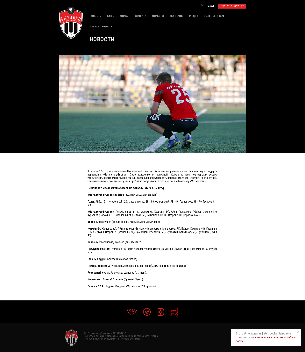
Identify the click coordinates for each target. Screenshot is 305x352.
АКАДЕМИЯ (177, 16)
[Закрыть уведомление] (298, 332)
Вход (211, 6)
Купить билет (232, 6)
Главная (94, 26)
